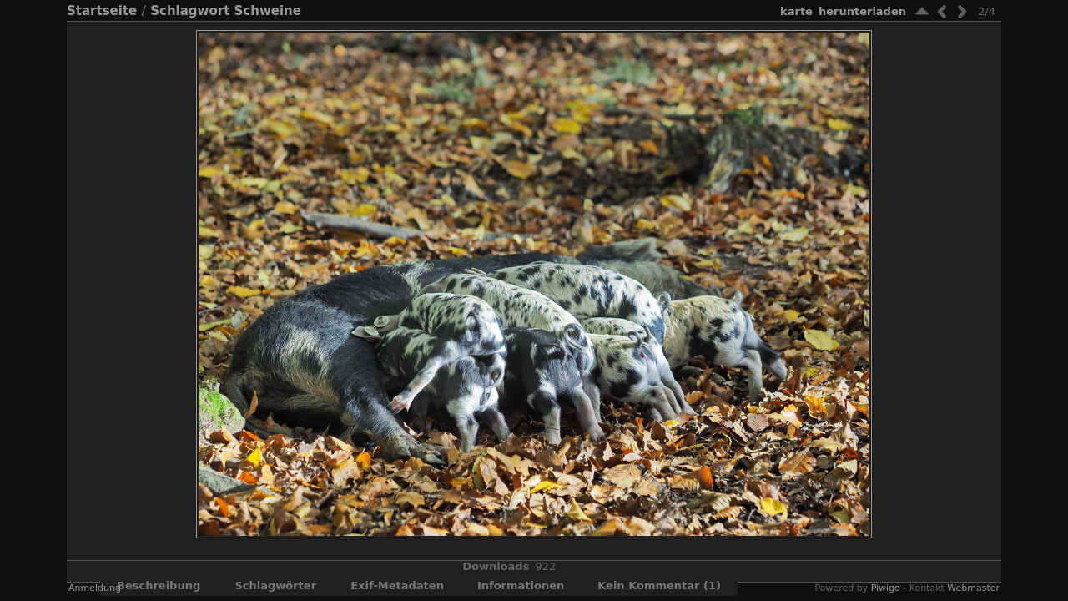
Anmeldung (94, 588)
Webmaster (973, 588)
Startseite (102, 10)
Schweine (267, 10)
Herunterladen (862, 11)
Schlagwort (189, 10)
